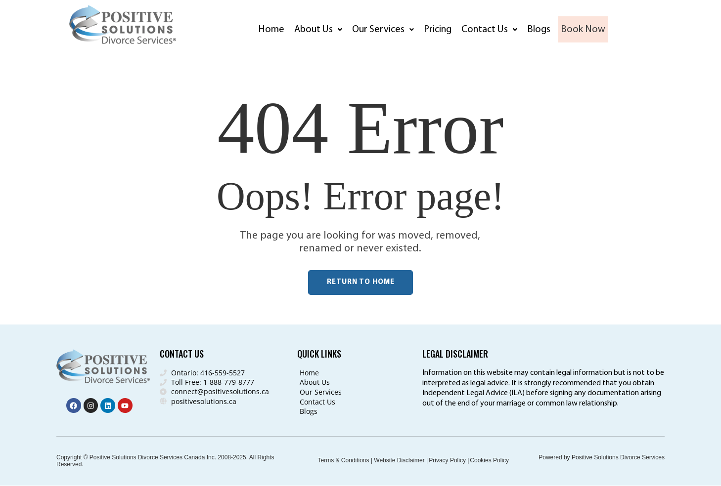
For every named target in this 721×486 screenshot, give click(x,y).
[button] (318, 29)
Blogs (538, 30)
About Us (318, 30)
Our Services (383, 30)
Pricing (437, 30)
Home (271, 30)
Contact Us (489, 30)
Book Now (585, 30)
